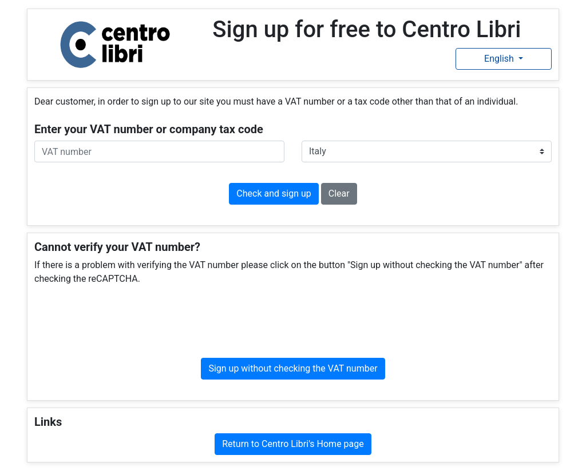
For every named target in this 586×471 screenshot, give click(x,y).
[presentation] (293, 322)
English (500, 58)
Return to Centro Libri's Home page (293, 443)
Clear (339, 193)
